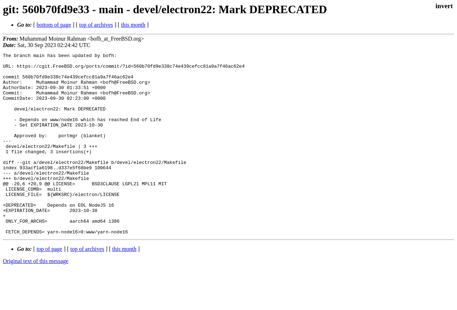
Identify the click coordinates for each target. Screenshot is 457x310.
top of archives (96, 25)
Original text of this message (35, 297)
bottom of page (54, 25)
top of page (49, 285)
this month (133, 25)
